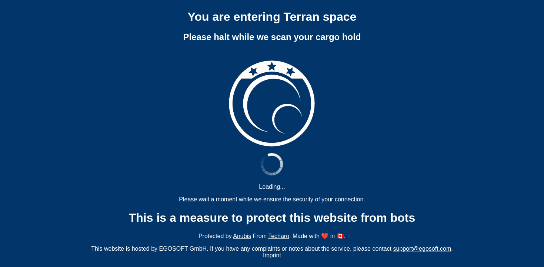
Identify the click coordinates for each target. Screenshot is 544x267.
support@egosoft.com (422, 248)
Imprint (272, 255)
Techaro (278, 236)
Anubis (242, 236)
